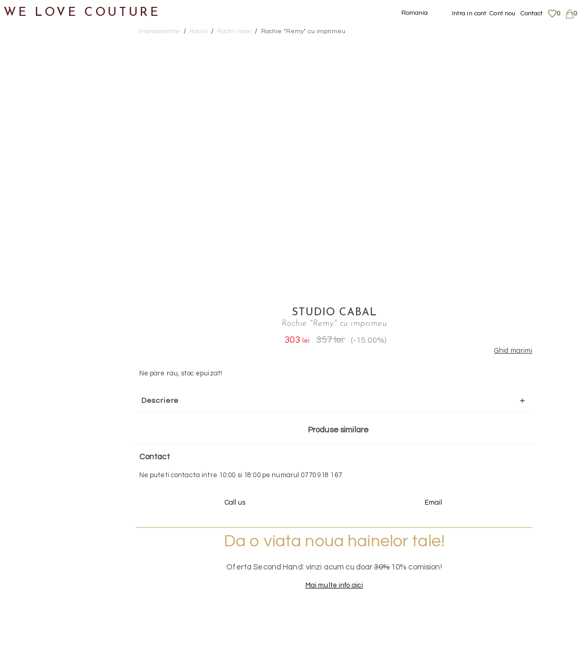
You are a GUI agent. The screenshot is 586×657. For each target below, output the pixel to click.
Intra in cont (469, 13)
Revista (27, 512)
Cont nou (502, 13)
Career (488, 581)
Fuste (33, 103)
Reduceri (30, 487)
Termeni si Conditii (505, 571)
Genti (23, 359)
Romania (414, 12)
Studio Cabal (439, 45)
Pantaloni (41, 154)
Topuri (34, 308)
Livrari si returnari (506, 540)
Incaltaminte (38, 333)
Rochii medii (57, 231)
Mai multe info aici (439, 351)
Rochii (34, 180)
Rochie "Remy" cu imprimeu (303, 31)
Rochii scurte (59, 256)
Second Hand (39, 410)
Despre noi (494, 530)
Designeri (31, 436)
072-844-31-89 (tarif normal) (359, 447)
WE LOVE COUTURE (82, 12)
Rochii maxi (56, 205)
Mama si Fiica (39, 461)
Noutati (27, 52)
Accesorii (30, 385)
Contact (532, 13)
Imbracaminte (40, 78)
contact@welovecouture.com (510, 447)
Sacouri (37, 282)
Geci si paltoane (55, 129)
